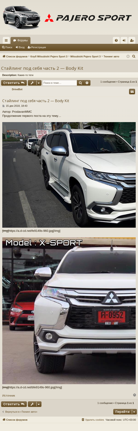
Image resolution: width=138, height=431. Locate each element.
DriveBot (17, 89)
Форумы (22, 40)
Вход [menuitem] (125, 41)
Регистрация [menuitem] (132, 41)
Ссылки (7, 41)
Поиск (8, 47)
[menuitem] (116, 40)
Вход (22, 47)
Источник (8, 395)
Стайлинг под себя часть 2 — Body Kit (42, 68)
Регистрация (38, 47)
